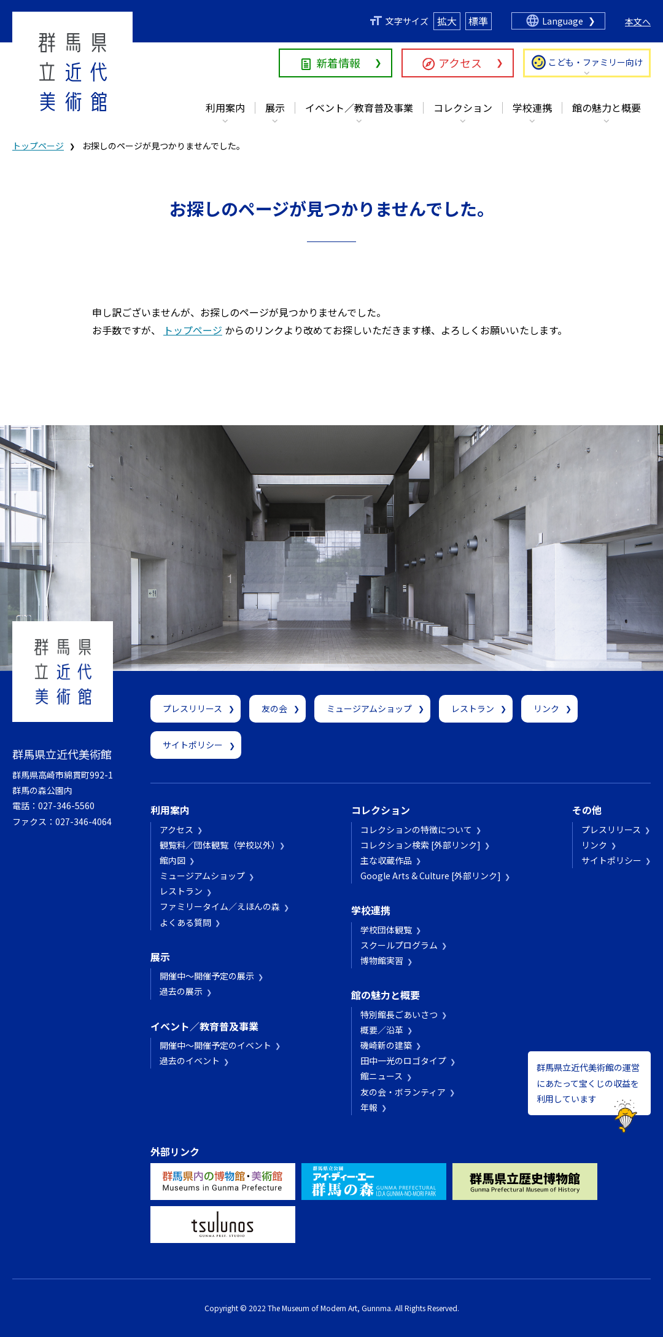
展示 (275, 107)
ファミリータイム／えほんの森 (220, 906)
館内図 (172, 860)
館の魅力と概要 (606, 107)
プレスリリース (192, 708)
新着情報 (338, 63)
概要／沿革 (381, 1030)
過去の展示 (181, 991)
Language (562, 21)
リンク (546, 708)
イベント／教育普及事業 (359, 107)
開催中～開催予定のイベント (215, 1045)
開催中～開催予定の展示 (207, 976)
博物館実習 (381, 960)
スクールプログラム (399, 945)
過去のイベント (190, 1060)
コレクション (462, 107)
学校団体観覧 (386, 929)
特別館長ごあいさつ (399, 1014)
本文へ (638, 21)
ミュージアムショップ (369, 708)
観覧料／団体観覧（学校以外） (218, 845)
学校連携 (532, 107)
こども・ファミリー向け (595, 62)
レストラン (472, 708)
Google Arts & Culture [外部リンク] (430, 875)
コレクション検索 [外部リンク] (420, 845)
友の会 (274, 708)
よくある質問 (185, 922)
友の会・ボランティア (403, 1092)
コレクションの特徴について (416, 829)
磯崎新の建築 (386, 1045)
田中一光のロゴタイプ (403, 1060)
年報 (369, 1107)
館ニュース (381, 1076)
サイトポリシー (193, 745)
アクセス (460, 63)
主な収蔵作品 (386, 860)
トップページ (38, 145)
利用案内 (225, 107)
